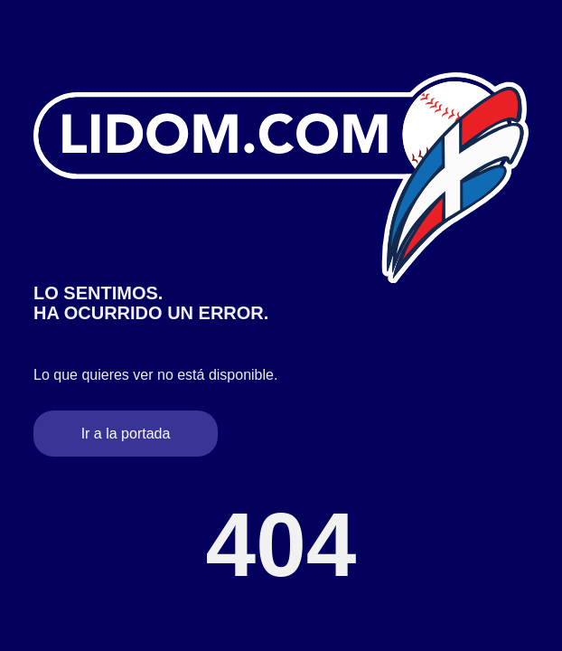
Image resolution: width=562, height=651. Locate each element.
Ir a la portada (126, 433)
